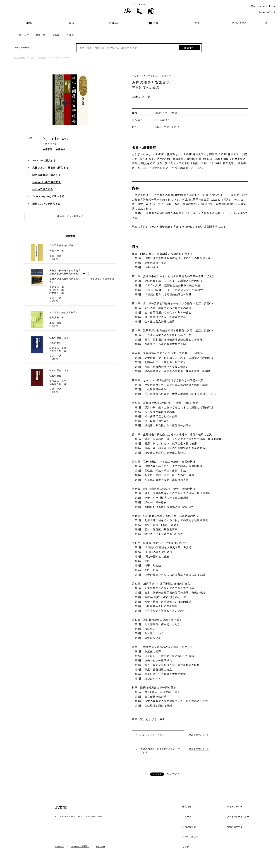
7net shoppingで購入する (48, 196)
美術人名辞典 (239, 22)
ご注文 (70, 35)
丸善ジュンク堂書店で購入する (50, 167)
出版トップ (23, 35)
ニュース (186, 817)
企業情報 (186, 807)
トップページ (19, 57)
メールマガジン (190, 837)
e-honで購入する (42, 189)
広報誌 (56, 35)
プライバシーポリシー (238, 817)
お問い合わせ (189, 827)
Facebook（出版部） (80, 846)
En (266, 23)
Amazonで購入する (44, 160)
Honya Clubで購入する (46, 182)
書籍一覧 (41, 35)
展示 (71, 23)
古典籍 (113, 23)
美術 (29, 23)
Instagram (100, 846)
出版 (155, 23)
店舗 (197, 22)
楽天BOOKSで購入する (46, 203)
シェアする (173, 774)
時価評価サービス (236, 827)
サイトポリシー (235, 807)
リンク (185, 847)
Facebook (59, 846)
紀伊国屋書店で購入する (46, 174)
